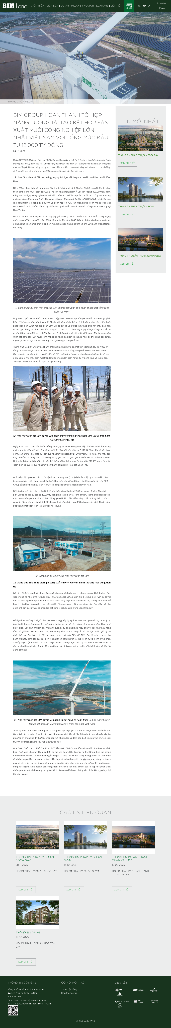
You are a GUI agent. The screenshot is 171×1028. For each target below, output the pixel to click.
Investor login (162, 5)
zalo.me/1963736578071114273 (34, 1003)
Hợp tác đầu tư (69, 993)
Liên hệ (115, 6)
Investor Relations (95, 6)
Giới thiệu (37, 6)
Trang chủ (15, 102)
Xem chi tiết (127, 163)
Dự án (65, 6)
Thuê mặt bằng (69, 989)
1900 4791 (17, 996)
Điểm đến (52, 6)
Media (75, 6)
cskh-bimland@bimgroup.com (30, 1000)
